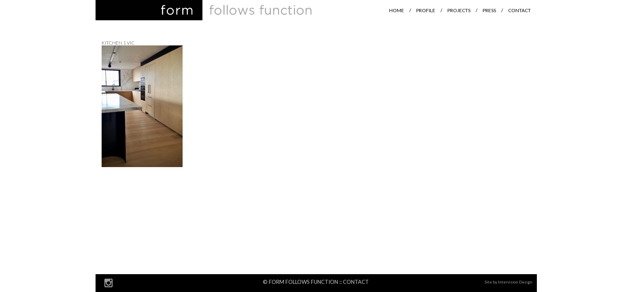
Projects (458, 10)
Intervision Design (515, 281)
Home (396, 10)
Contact (519, 10)
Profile (425, 10)
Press (489, 10)
